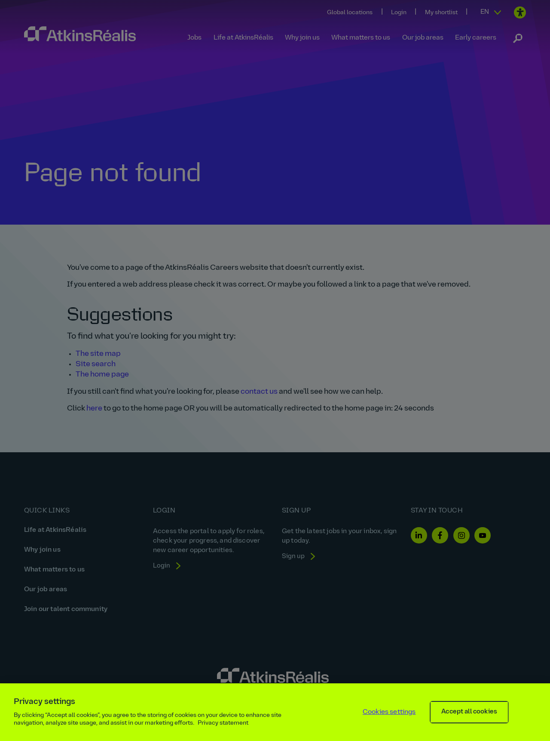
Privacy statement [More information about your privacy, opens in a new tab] (223, 723)
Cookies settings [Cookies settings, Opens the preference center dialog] (389, 712)
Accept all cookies (469, 712)
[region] (275, 712)
